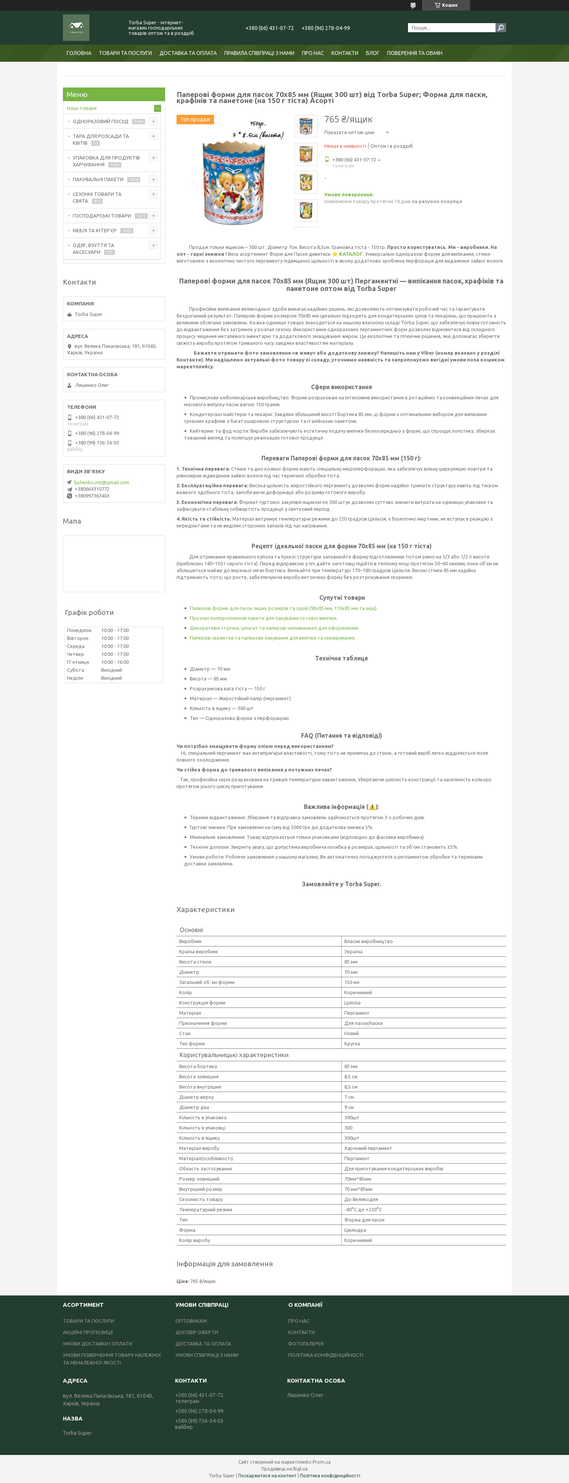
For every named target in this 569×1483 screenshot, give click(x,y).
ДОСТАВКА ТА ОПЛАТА (188, 53)
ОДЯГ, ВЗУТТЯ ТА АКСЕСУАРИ (93, 248)
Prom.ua (322, 1462)
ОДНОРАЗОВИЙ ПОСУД (100, 121)
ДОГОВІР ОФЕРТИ (196, 1332)
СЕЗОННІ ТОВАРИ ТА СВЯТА (97, 197)
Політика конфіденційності (330, 1475)
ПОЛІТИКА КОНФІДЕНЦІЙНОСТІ (325, 1355)
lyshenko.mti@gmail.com (101, 482)
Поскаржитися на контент (267, 1475)
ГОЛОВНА (79, 53)
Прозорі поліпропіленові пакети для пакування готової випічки (263, 618)
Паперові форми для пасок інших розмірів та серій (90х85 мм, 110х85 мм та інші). (284, 608)
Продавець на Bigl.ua (284, 1468)
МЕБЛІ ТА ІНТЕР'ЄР (95, 230)
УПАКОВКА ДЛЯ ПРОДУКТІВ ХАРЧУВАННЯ (106, 161)
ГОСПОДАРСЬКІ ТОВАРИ (102, 215)
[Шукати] (501, 27)
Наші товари (82, 108)
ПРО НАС (313, 53)
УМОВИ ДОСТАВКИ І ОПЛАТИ (97, 1343)
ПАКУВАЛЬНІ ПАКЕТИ (98, 179)
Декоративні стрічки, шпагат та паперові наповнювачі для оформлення (274, 627)
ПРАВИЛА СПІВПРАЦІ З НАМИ (259, 53)
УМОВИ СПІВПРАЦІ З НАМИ (206, 1355)
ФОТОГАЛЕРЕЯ (306, 1343)
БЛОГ (373, 53)
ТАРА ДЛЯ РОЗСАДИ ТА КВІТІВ (101, 139)
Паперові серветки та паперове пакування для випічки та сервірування (272, 637)
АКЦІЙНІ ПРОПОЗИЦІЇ (88, 1332)
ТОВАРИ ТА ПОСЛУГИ (125, 53)
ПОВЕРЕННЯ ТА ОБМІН (414, 53)
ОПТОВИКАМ (191, 1320)
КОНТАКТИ (344, 53)
